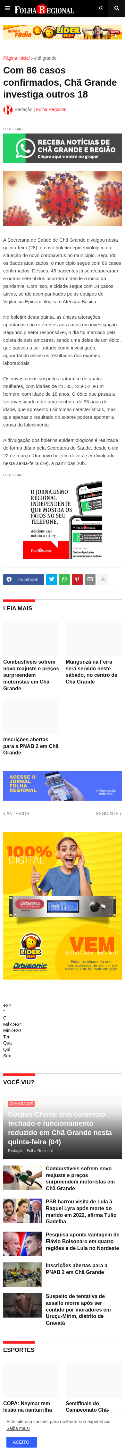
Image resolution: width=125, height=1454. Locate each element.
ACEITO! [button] (22, 1442)
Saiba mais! (18, 1428)
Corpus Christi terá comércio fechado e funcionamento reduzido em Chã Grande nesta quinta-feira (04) (60, 1128)
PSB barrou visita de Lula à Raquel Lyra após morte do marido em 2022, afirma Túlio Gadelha (81, 1211)
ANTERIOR (17, 813)
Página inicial (16, 58)
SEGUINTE (107, 813)
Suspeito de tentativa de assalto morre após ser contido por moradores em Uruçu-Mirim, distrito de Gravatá (78, 1310)
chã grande (45, 58)
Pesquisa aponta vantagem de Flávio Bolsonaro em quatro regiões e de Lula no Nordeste (82, 1241)
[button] (7, 8)
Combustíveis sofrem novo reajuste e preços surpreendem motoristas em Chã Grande (31, 675)
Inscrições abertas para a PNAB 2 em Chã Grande (31, 746)
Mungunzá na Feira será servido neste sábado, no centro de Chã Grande (91, 671)
